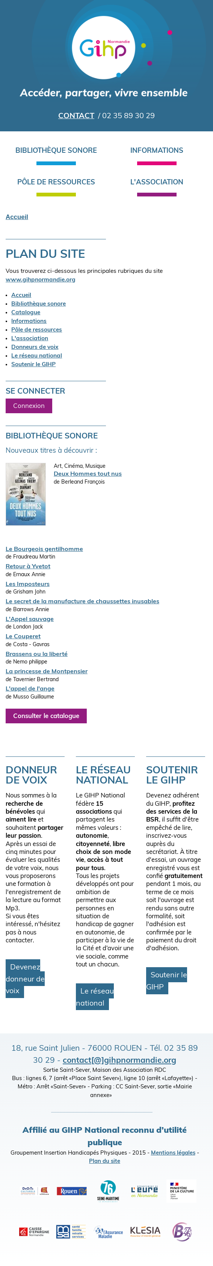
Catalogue (25, 313)
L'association (156, 182)
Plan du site (104, 1161)
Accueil (17, 217)
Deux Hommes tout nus (88, 474)
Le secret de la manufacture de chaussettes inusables (82, 602)
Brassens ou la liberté (37, 654)
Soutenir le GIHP (33, 365)
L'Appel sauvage (30, 619)
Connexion (29, 406)
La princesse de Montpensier (47, 672)
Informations (156, 151)
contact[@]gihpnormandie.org (119, 1061)
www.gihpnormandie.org (41, 280)
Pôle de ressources (56, 182)
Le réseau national (36, 356)
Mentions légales (173, 1153)
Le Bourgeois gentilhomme (44, 549)
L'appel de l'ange (30, 689)
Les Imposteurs (28, 584)
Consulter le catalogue (46, 716)
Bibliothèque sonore (56, 151)
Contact (76, 116)
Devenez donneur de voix (25, 979)
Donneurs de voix (34, 347)
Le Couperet (23, 637)
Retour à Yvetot (28, 567)
